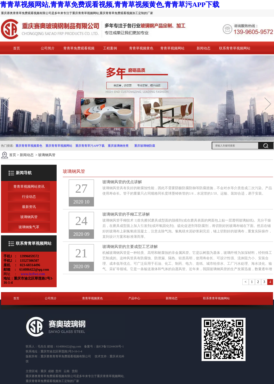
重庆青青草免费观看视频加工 (45, 381)
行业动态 (29, 197)
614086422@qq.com (68, 346)
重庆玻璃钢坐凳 (118, 145)
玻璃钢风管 (29, 217)
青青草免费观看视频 (78, 48)
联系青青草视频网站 (234, 48)
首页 (16, 48)
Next (265, 96)
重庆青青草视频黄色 (29, 145)
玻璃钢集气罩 (29, 227)
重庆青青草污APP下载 (90, 145)
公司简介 (48, 48)
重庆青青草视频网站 (59, 145)
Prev (3, 96)
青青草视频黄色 (141, 48)
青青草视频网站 (172, 48)
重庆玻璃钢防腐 (144, 145)
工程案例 (110, 48)
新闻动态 (203, 48)
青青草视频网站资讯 (29, 186)
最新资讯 (29, 207)
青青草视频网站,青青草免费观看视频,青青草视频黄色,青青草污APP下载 (109, 4)
